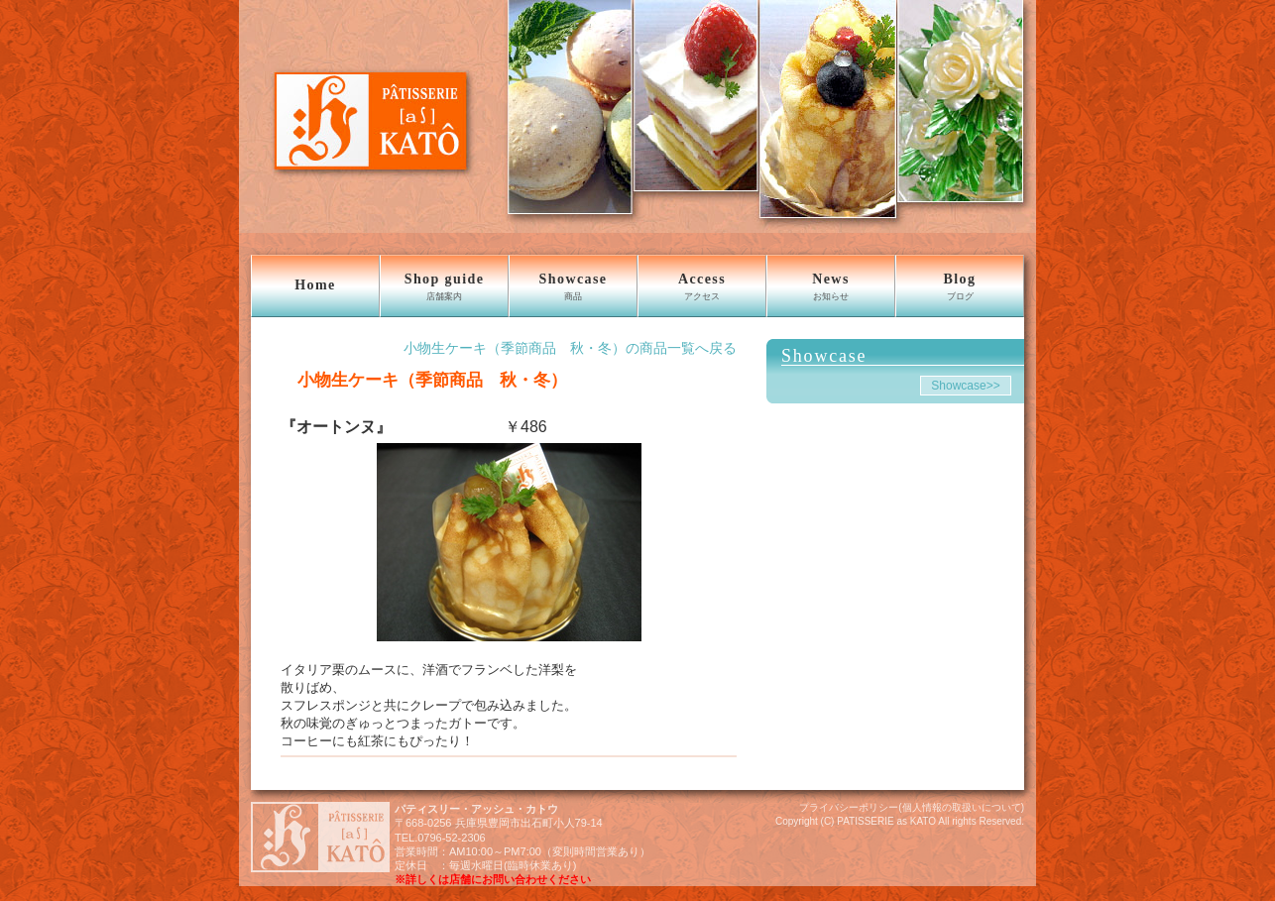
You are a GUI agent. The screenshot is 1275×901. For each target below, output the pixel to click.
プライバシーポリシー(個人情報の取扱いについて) (911, 807)
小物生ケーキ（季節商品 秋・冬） (424, 380)
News (830, 286)
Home (314, 285)
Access (701, 286)
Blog (959, 286)
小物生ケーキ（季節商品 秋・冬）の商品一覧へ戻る (570, 348)
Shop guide (444, 286)
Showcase (573, 286)
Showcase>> (965, 386)
